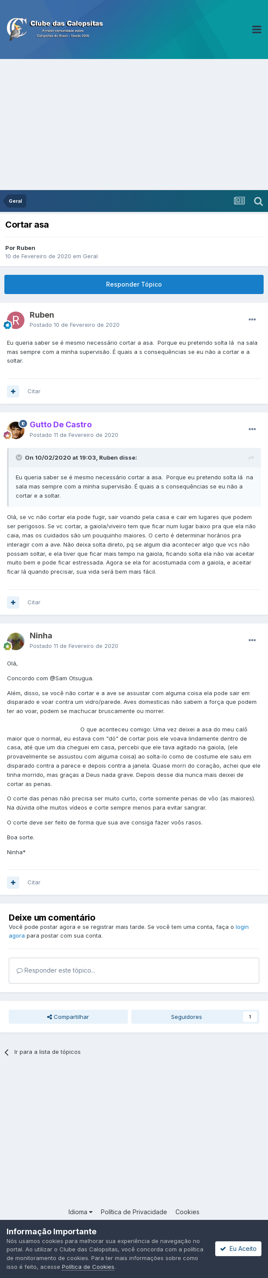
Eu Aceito (238, 1248)
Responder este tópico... (56, 970)
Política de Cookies (88, 1266)
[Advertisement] (134, 124)
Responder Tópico (134, 284)
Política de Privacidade (134, 1212)
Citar (34, 391)
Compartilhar (68, 1016)
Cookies (187, 1212)
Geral (90, 256)
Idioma (81, 1212)
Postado (75, 324)
